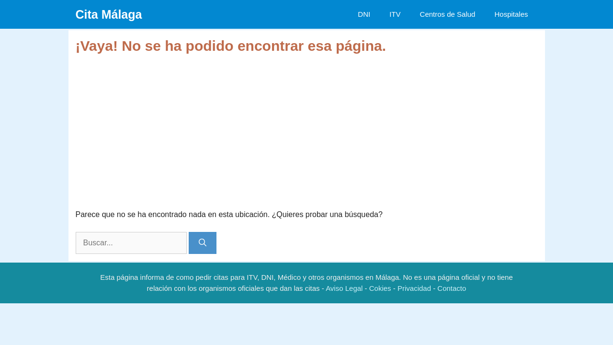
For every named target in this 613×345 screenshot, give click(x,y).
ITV (394, 14)
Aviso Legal (344, 288)
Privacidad (414, 288)
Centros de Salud (448, 14)
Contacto (451, 288)
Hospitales (511, 14)
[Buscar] (202, 243)
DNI (364, 14)
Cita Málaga (109, 14)
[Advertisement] (307, 126)
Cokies (380, 288)
